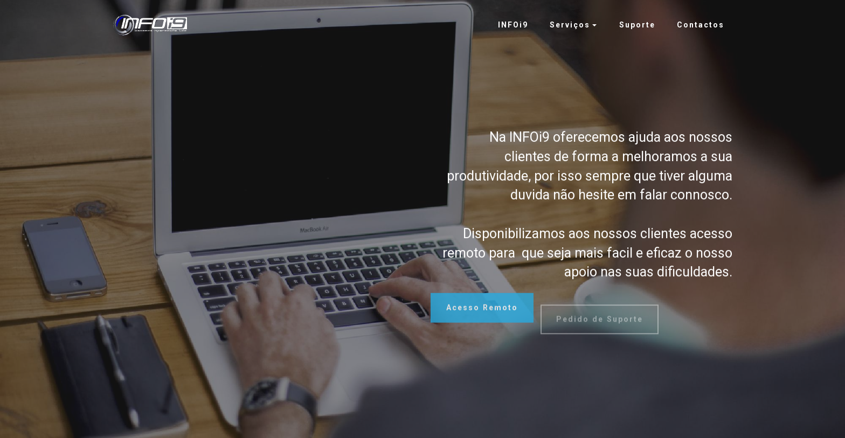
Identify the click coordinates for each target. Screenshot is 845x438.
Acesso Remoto (482, 312)
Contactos (700, 24)
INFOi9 (513, 24)
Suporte (637, 24)
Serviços (570, 24)
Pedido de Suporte (599, 326)
